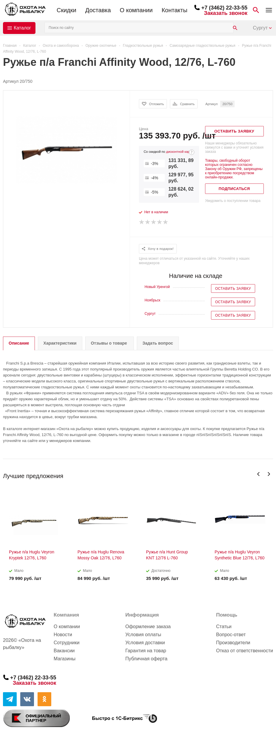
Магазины (64, 658)
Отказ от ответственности (244, 650)
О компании (136, 10)
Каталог (22, 27)
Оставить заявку (233, 289)
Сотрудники (67, 642)
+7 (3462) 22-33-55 (224, 8)
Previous (258, 474)
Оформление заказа (147, 626)
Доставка (98, 10)
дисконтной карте (179, 151)
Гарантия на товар (145, 650)
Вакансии (64, 650)
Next (268, 474)
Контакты (174, 10)
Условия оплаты (143, 634)
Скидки (66, 10)
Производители (233, 642)
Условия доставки (145, 642)
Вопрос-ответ (231, 634)
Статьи (224, 626)
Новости (63, 634)
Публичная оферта (146, 658)
